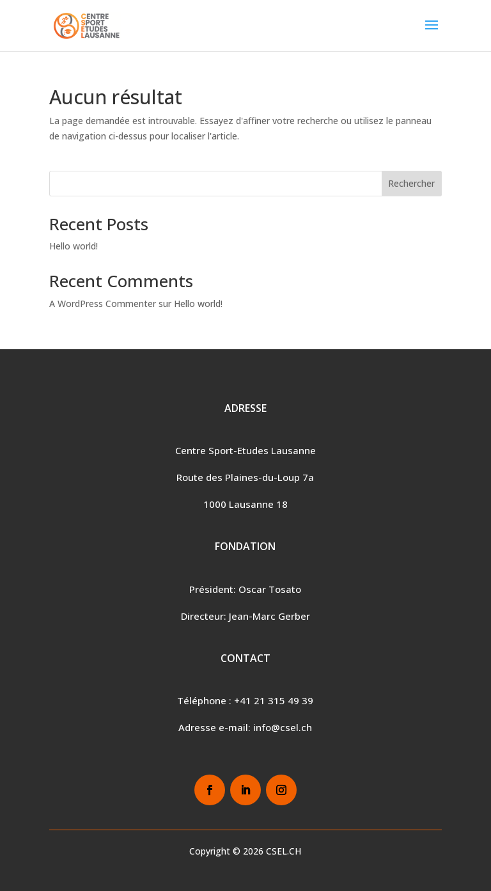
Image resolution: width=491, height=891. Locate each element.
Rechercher (411, 183)
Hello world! (73, 246)
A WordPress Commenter (102, 303)
